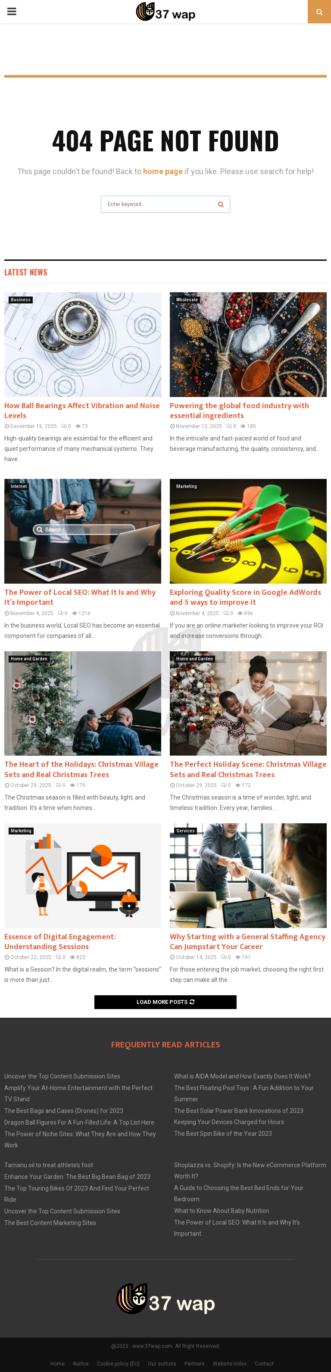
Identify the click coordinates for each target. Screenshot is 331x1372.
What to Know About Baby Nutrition (221, 1210)
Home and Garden (29, 658)
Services (185, 830)
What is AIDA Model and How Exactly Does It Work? (242, 1076)
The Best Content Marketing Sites (50, 1222)
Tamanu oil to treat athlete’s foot (48, 1165)
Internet (19, 486)
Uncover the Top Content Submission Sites (62, 1076)
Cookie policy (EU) (118, 1364)
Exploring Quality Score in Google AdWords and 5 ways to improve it (245, 597)
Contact (264, 1364)
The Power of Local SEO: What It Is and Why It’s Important (80, 597)
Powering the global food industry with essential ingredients (239, 411)
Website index (230, 1364)
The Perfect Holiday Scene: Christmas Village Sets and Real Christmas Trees (248, 769)
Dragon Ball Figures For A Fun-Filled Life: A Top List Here (79, 1122)
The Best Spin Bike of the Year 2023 (223, 1133)
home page (163, 171)
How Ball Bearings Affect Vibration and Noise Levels (82, 411)
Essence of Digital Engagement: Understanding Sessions (60, 942)
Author (81, 1364)
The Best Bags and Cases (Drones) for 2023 (63, 1110)
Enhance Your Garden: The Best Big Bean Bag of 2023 (77, 1176)
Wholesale (187, 299)
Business (21, 299)
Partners (194, 1364)
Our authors (162, 1364)
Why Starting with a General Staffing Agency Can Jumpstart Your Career (247, 942)
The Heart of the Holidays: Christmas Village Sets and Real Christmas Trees (81, 769)
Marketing (186, 486)
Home (57, 1364)
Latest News (25, 272)
